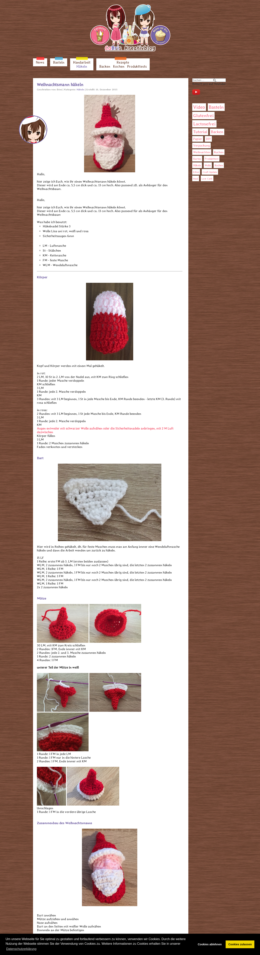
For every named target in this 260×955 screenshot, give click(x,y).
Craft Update (210, 172)
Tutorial (200, 131)
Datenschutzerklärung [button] (21, 949)
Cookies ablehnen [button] (210, 944)
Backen (104, 66)
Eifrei (196, 172)
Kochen (118, 66)
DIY (208, 139)
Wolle (208, 165)
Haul (195, 178)
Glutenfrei (203, 115)
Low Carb (207, 178)
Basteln (58, 62)
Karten (197, 158)
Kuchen (218, 152)
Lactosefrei (204, 123)
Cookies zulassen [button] (240, 944)
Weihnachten (201, 152)
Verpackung (201, 145)
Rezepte (123, 62)
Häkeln (81, 66)
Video (199, 107)
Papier (197, 139)
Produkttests (137, 66)
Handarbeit (81, 62)
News (40, 62)
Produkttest (211, 158)
